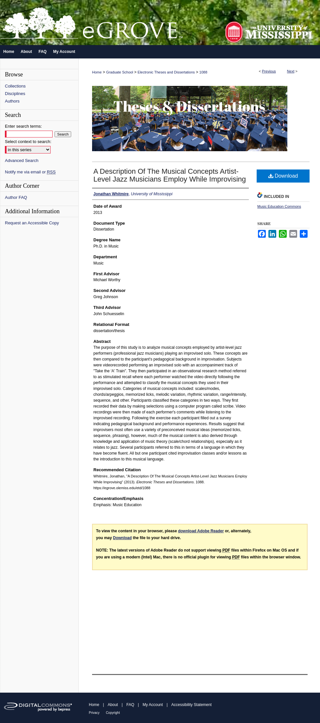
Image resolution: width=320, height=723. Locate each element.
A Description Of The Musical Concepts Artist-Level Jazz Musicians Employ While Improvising (169, 175)
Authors (12, 101)
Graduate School (119, 72)
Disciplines (15, 93)
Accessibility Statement (191, 704)
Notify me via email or (30, 171)
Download (283, 176)
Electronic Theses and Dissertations (166, 72)
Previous (269, 71)
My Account (153, 704)
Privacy (94, 713)
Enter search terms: (23, 126)
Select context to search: (28, 141)
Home (97, 72)
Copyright (113, 713)
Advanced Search (22, 160)
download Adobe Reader (201, 531)
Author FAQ (16, 197)
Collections (15, 86)
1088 (203, 72)
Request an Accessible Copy (32, 222)
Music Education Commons (279, 206)
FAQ (130, 704)
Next (291, 71)
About (113, 704)
